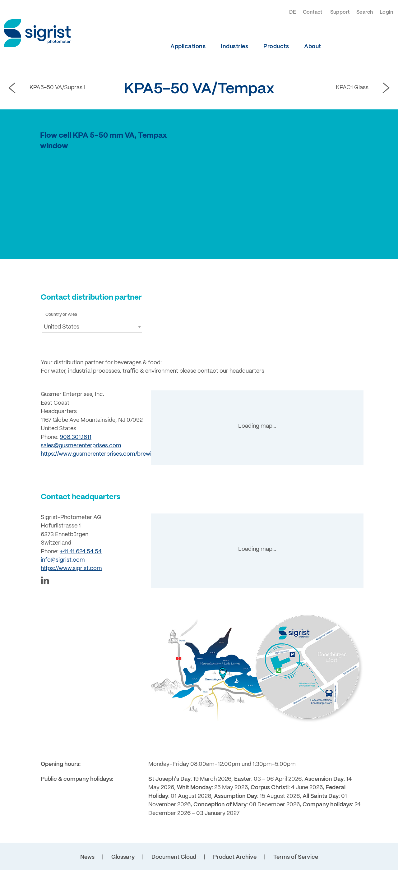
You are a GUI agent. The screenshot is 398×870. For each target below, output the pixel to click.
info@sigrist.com (63, 560)
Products (276, 46)
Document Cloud (173, 857)
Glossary (123, 857)
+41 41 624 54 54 (81, 552)
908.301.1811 (75, 437)
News (87, 857)
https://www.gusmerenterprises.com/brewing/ (100, 454)
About (312, 46)
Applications (188, 46)
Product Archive (235, 857)
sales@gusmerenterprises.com (81, 446)
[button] (92, 327)
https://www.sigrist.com (71, 568)
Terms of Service (295, 857)
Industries (234, 46)
